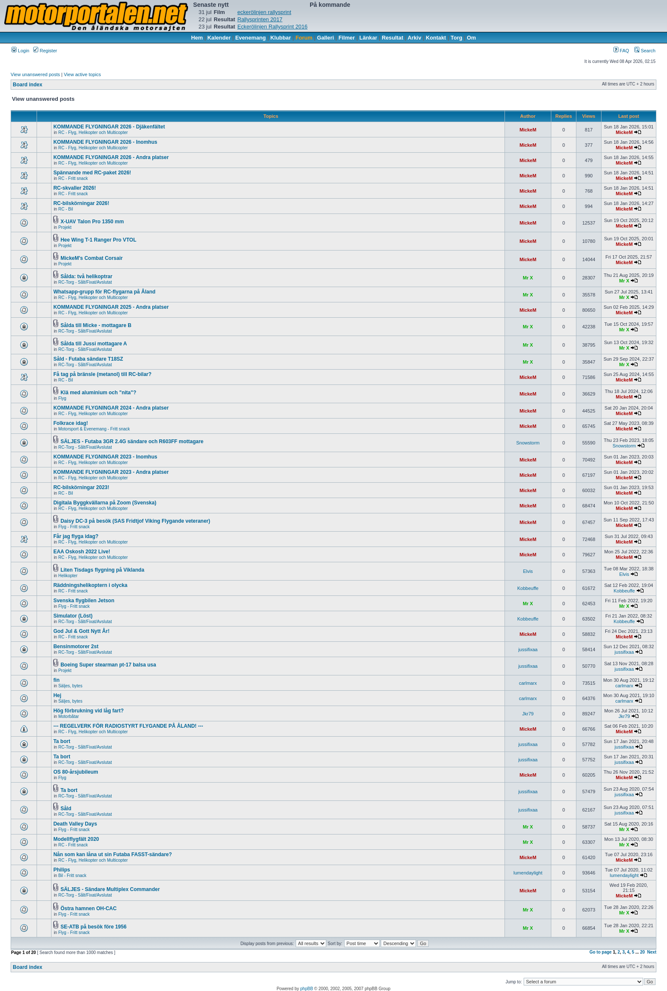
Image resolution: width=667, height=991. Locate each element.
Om (471, 37)
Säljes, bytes (70, 685)
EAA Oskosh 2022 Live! (81, 552)
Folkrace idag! (70, 423)
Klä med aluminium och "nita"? (98, 393)
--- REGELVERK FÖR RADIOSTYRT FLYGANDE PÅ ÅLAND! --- (128, 726)
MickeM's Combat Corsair (91, 258)
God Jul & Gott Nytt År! (81, 631)
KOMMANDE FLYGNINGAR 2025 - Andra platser (110, 307)
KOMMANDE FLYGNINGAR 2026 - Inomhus (105, 142)
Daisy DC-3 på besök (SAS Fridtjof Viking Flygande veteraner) (135, 521)
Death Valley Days (75, 824)
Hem (197, 37)
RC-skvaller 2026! (74, 188)
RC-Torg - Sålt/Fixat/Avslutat (85, 282)
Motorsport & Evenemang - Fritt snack (94, 429)
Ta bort (61, 741)
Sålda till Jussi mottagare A (93, 344)
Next (651, 952)
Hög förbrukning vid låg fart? (88, 711)
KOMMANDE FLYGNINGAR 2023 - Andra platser (110, 472)
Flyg (62, 398)
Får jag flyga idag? (75, 536)
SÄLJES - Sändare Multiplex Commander (110, 889)
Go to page (601, 952)
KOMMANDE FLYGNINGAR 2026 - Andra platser (110, 157)
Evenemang (250, 37)
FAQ (621, 50)
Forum (304, 37)
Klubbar (281, 37)
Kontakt (436, 37)
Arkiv (414, 37)
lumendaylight (527, 872)
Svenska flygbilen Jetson (83, 601)
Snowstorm (527, 442)
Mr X (528, 277)
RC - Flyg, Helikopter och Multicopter (93, 132)
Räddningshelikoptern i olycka (90, 585)
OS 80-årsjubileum (75, 772)
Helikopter (67, 575)
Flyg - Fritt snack (74, 526)
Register (45, 50)
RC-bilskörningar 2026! (81, 203)
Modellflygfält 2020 (76, 839)
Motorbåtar (68, 716)
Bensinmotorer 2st (75, 646)
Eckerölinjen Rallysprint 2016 (272, 26)
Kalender (219, 37)
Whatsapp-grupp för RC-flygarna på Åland (104, 292)
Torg (456, 37)
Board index (27, 85)
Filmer (347, 37)
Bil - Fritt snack (72, 875)
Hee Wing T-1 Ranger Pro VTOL (98, 240)
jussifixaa (527, 649)
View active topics (82, 74)
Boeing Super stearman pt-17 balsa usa (108, 665)
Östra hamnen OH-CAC (88, 908)
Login (20, 50)
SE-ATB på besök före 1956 (93, 927)
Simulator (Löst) (72, 616)
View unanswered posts (35, 74)
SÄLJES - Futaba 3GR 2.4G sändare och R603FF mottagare (131, 441)
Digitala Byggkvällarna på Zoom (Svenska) (104, 503)
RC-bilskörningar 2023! (81, 487)
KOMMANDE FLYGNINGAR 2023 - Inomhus (105, 457)
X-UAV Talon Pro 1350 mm (92, 222)
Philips (61, 870)
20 (642, 952)
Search (645, 50)
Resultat (393, 37)
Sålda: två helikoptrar (86, 276)
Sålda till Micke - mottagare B (95, 325)
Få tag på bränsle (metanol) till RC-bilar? (102, 374)
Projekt (64, 227)
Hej (57, 695)
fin (56, 680)
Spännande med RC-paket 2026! (92, 173)
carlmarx (528, 683)
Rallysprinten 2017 (259, 19)
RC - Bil (65, 209)
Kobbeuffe (528, 588)
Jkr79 (528, 713)
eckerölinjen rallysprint (264, 12)
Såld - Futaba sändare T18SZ (88, 359)
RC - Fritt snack (73, 178)
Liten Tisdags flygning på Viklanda (102, 570)
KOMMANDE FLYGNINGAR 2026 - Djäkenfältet (109, 127)
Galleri (325, 37)
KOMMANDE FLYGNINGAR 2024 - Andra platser (110, 408)
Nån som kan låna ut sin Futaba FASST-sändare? (112, 854)
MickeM (527, 129)
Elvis (528, 571)
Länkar (368, 37)
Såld (65, 809)
